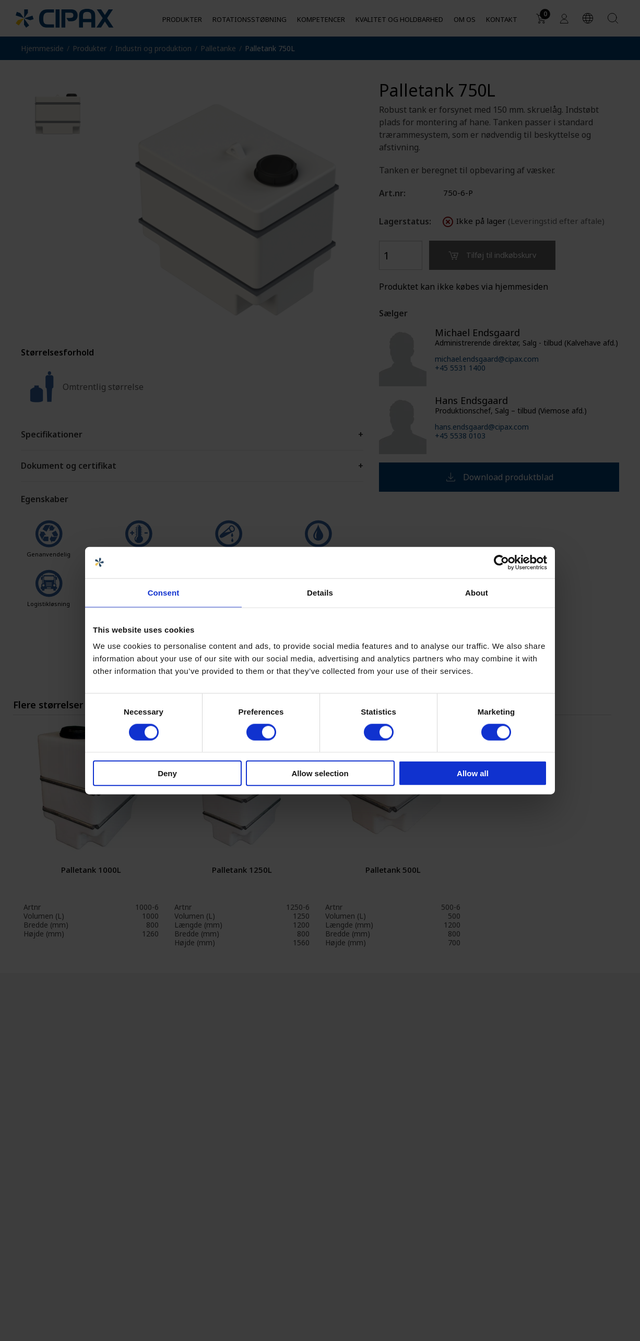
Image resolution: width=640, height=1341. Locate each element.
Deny (167, 773)
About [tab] (476, 592)
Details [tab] (320, 592)
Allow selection (319, 773)
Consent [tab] (164, 592)
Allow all (473, 773)
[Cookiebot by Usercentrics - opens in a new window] (501, 562)
